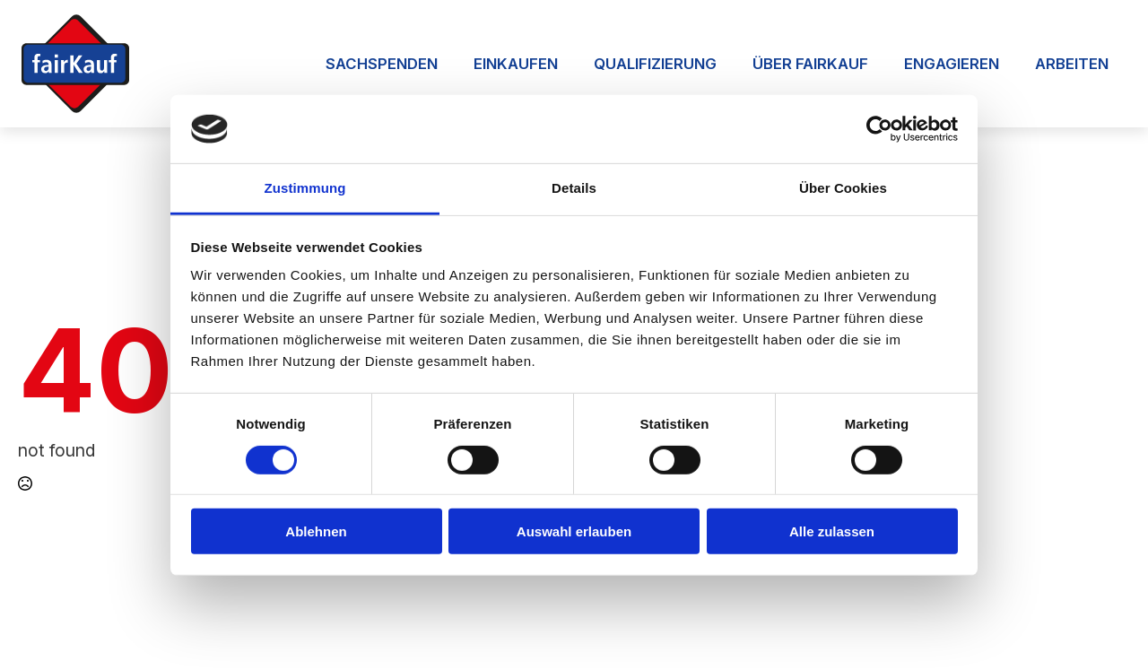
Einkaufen (516, 64)
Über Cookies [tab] (843, 188)
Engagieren (951, 64)
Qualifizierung (655, 64)
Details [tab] (574, 188)
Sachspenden (382, 64)
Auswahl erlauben (574, 531)
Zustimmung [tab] (305, 188)
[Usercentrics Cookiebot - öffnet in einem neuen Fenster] (879, 129)
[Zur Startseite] (75, 63)
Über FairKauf (810, 64)
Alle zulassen (831, 531)
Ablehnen (315, 531)
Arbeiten (1072, 64)
